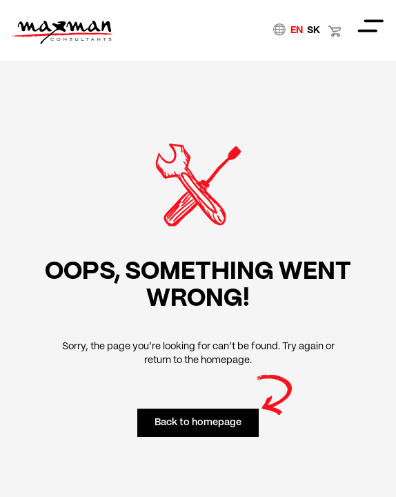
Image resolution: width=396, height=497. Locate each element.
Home (61, 32)
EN (296, 30)
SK (313, 30)
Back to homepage (198, 422)
